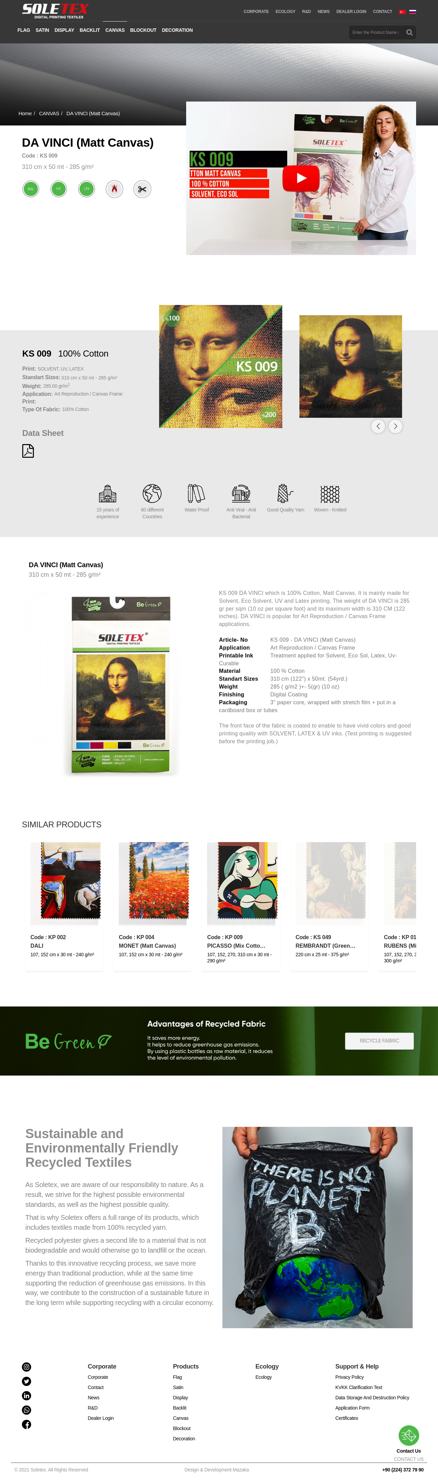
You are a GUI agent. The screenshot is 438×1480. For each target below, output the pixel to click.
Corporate (98, 1377)
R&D (306, 11)
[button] (395, 426)
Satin (178, 1387)
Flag (177, 1377)
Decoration (184, 1438)
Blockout (181, 1428)
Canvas (181, 1418)
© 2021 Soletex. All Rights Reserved (52, 1469)
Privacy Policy (349, 1377)
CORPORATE (256, 11)
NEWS (324, 11)
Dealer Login (101, 1418)
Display (180, 1397)
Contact (96, 1387)
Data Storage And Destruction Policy (372, 1397)
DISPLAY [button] (64, 30)
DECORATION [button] (177, 30)
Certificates (346, 1418)
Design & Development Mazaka (216, 1469)
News (94, 1397)
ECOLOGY (285, 11)
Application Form (352, 1408)
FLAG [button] (23, 30)
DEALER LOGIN (351, 11)
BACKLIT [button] (90, 30)
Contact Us (409, 1439)
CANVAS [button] (115, 30)
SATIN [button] (42, 30)
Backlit (179, 1408)
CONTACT (382, 11)
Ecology (264, 1377)
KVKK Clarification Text (358, 1387)
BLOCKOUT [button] (143, 30)
